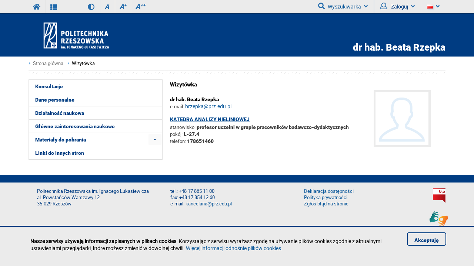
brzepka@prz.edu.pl (208, 106)
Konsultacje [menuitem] (49, 86)
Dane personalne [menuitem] (54, 100)
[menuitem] (154, 139)
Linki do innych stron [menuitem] (59, 153)
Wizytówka (83, 63)
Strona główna (48, 63)
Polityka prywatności (325, 197)
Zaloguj (397, 6)
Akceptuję (426, 240)
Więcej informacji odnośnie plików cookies (233, 248)
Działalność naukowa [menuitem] (59, 113)
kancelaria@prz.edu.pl (209, 204)
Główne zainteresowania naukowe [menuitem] (75, 126)
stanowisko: (183, 127)
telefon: (178, 141)
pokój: (177, 134)
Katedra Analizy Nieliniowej (210, 119)
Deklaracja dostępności (329, 191)
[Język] (433, 6)
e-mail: (177, 106)
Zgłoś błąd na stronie (326, 204)
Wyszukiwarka (343, 6)
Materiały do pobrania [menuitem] (60, 140)
